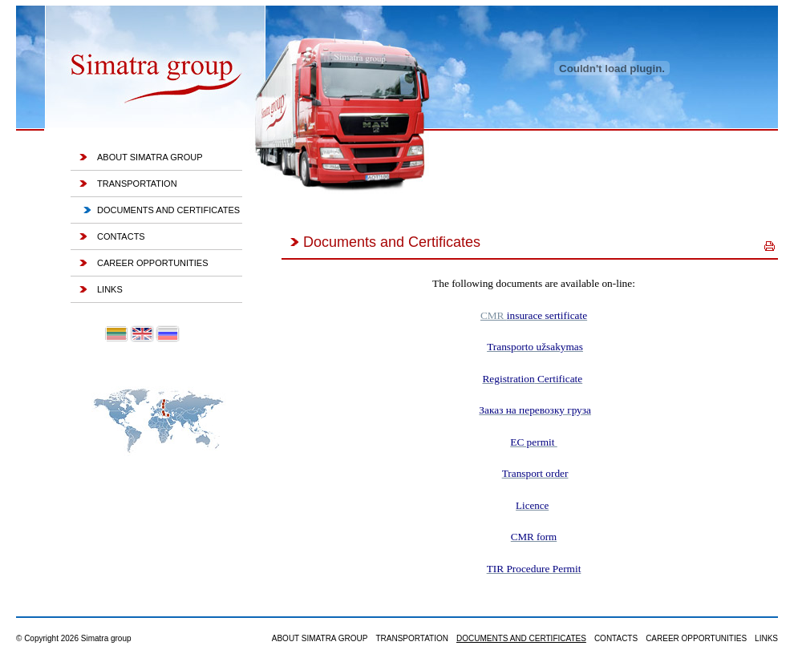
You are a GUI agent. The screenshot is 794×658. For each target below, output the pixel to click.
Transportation (137, 183)
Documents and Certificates (168, 210)
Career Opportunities (153, 263)
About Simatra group (150, 157)
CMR (533, 315)
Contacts (121, 236)
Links (110, 289)
